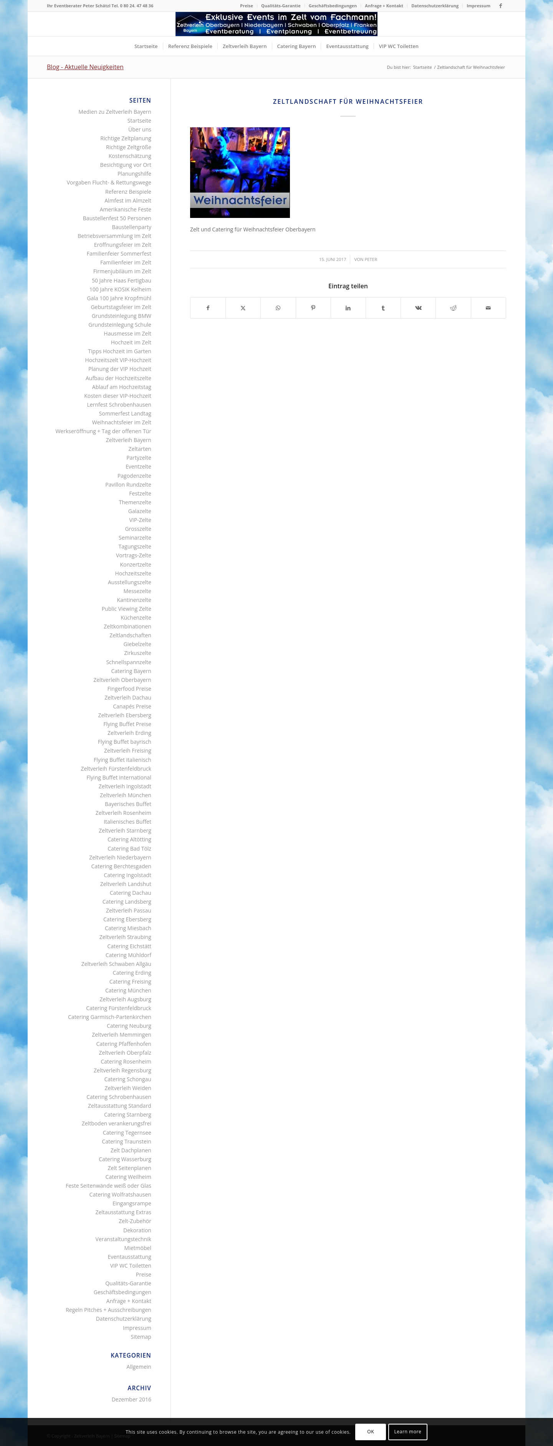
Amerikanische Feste (125, 209)
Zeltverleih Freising (127, 750)
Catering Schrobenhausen (118, 1096)
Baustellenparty (131, 227)
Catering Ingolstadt (127, 875)
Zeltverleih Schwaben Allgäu (116, 963)
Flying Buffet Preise (127, 724)
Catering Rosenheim (126, 1061)
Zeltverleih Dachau (127, 697)
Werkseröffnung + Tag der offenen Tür (103, 431)
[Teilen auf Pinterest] (313, 308)
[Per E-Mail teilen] (488, 308)
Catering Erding (132, 972)
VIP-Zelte (140, 520)
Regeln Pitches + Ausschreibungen (108, 1309)
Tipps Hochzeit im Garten (119, 351)
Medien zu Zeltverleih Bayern (114, 111)
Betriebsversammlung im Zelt (114, 235)
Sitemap (141, 1336)
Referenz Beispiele (128, 191)
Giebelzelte (137, 644)
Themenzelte (135, 502)
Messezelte (137, 591)
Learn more (407, 1431)
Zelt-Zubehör (135, 1221)
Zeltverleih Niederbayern (120, 857)
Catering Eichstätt (129, 946)
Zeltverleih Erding (129, 732)
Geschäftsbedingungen (333, 5)
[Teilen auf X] (243, 308)
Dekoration (137, 1230)
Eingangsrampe (132, 1203)
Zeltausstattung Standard (119, 1105)
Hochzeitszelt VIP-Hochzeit (118, 360)
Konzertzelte (135, 564)
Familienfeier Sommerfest (119, 253)
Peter (371, 259)
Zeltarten (140, 448)
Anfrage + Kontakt (384, 5)
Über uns (139, 129)
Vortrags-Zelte (133, 555)
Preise (246, 5)
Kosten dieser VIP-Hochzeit (117, 395)
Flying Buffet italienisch (122, 759)
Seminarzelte (135, 537)
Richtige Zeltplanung (125, 138)
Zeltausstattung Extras (123, 1212)
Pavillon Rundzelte (128, 484)
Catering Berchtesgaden (121, 866)
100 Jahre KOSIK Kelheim (120, 289)
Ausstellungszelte (129, 582)
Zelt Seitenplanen (129, 1168)
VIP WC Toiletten (130, 1265)
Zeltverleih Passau (128, 910)
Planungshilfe (134, 173)
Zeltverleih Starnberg (125, 830)
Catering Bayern (131, 671)
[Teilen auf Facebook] (207, 308)
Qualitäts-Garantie (281, 5)
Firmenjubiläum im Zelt (122, 271)
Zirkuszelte (137, 653)
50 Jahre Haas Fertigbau (121, 280)
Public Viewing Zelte (126, 608)
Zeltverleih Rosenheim (123, 812)
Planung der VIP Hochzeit (119, 368)
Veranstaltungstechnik (123, 1239)
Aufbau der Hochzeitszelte (118, 378)
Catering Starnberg (127, 1114)
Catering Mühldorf (128, 955)
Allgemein (139, 1366)
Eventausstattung (129, 1256)
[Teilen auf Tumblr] (383, 308)
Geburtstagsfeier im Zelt (121, 307)
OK (370, 1431)
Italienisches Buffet (127, 821)
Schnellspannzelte (128, 662)
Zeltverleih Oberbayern (122, 679)
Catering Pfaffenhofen (123, 1043)
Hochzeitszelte (133, 573)
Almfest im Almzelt (127, 200)
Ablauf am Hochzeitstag (121, 387)
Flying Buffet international (118, 777)
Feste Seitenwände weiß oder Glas (108, 1185)
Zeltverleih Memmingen (121, 1034)
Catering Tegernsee (127, 1132)
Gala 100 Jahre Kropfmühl (119, 298)
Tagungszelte (135, 546)
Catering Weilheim (128, 1176)
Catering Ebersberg (127, 919)
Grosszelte (138, 528)
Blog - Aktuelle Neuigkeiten (85, 67)
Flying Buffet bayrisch (124, 741)
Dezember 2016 (131, 1399)
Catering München (128, 990)
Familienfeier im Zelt (125, 262)
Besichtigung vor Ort (125, 164)
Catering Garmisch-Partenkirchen (109, 1017)
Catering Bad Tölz (129, 848)
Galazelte (139, 511)
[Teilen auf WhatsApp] (278, 308)
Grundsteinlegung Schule (119, 324)
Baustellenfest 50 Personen (117, 218)
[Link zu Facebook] (500, 6)
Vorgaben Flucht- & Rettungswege (109, 182)
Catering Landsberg (127, 901)
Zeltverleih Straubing (125, 937)
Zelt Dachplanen (131, 1150)
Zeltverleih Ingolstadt (125, 786)
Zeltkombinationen (127, 626)
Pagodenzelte (134, 475)
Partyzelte (138, 457)
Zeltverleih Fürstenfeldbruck (116, 768)
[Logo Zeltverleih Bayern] (276, 24)
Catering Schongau (127, 1079)
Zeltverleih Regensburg (122, 1070)
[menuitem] (246, 6)
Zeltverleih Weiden (127, 1088)
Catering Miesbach (128, 928)
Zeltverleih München (125, 795)
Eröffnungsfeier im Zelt (122, 244)
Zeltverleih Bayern (128, 440)
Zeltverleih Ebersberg (124, 715)
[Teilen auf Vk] (418, 308)
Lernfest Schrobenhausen (119, 404)
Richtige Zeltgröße (128, 147)
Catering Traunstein (126, 1141)
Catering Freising (130, 981)
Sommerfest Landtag (125, 413)
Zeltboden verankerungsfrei (116, 1123)
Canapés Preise (132, 706)
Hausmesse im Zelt (127, 333)
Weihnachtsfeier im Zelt (121, 422)
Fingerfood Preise (129, 688)
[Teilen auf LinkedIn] (348, 308)
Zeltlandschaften (130, 635)
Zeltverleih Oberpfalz (125, 1052)
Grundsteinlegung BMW (121, 315)
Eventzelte (138, 466)
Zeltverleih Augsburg (125, 999)
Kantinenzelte (134, 599)
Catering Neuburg (129, 1025)
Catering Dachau (130, 892)
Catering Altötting (129, 839)
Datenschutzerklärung (435, 5)
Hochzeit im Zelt (131, 342)
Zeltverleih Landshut (125, 884)
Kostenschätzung (130, 156)
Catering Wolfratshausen (120, 1194)
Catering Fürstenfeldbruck (118, 1008)
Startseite (139, 120)
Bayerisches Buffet (128, 804)
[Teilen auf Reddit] (453, 308)
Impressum (478, 5)
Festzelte (140, 493)
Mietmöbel (137, 1248)
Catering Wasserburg (125, 1159)
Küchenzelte (136, 617)
